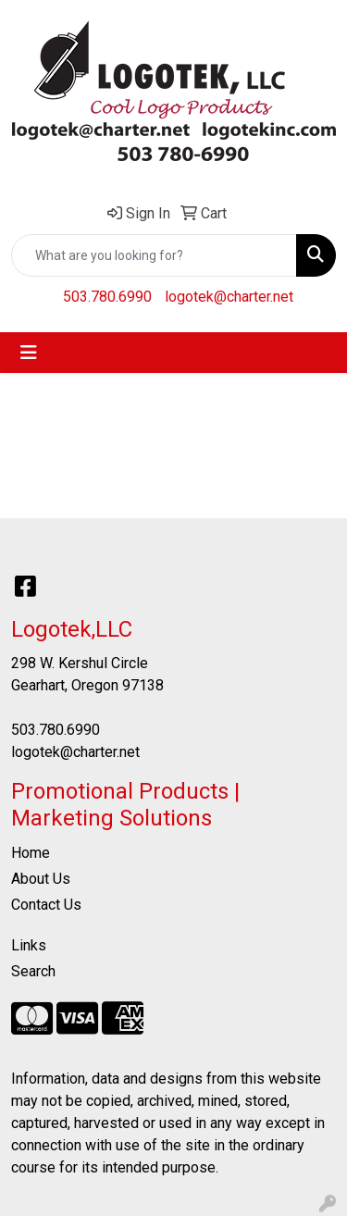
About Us (40, 878)
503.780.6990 (107, 296)
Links (28, 945)
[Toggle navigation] (28, 353)
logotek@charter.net (229, 296)
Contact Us (46, 904)
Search (33, 971)
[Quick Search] (154, 255)
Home (30, 853)
